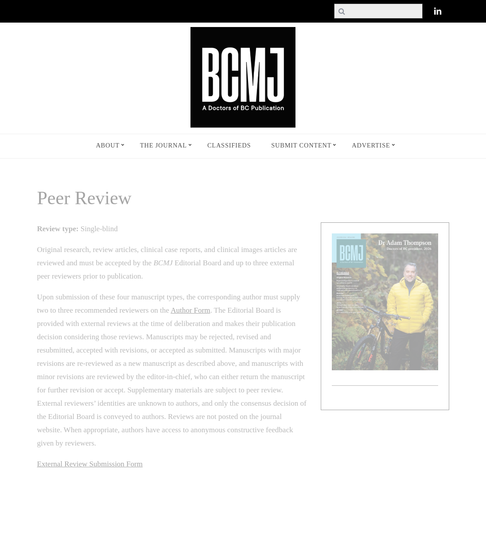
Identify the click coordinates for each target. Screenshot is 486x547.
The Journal (163, 145)
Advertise (371, 145)
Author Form (190, 310)
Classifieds (229, 145)
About (108, 145)
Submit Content (301, 145)
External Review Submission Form (90, 464)
